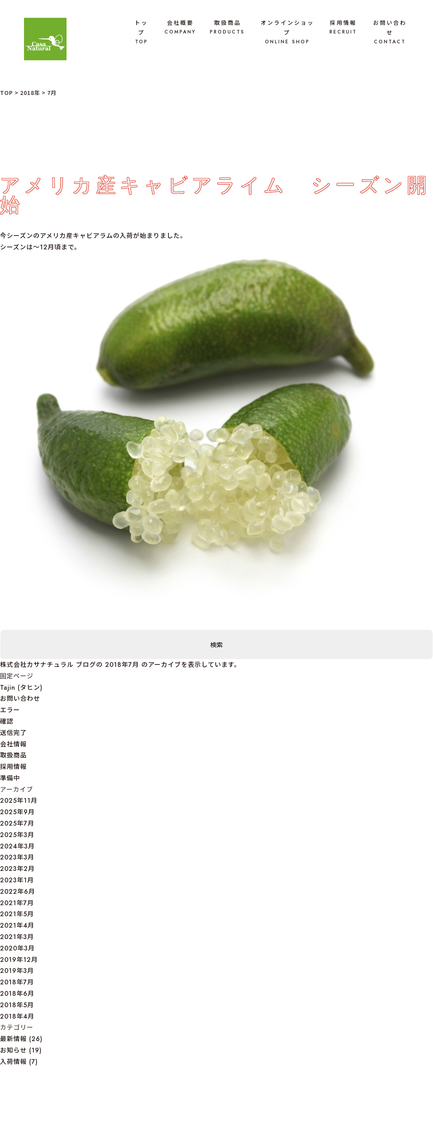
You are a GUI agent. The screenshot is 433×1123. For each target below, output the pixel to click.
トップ (141, 32)
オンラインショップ (287, 32)
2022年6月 (17, 891)
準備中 (10, 778)
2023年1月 (17, 880)
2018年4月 (17, 1016)
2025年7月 (17, 823)
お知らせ (13, 1050)
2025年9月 (17, 812)
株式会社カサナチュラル (37, 664)
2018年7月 (17, 982)
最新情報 (13, 1038)
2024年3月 (17, 846)
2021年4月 (17, 925)
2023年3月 (17, 857)
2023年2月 (17, 868)
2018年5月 (17, 1005)
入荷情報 (13, 1061)
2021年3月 (17, 936)
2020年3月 (17, 948)
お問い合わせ (390, 32)
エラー (10, 710)
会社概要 (180, 27)
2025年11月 (18, 800)
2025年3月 (17, 834)
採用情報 (343, 27)
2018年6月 (17, 993)
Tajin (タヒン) (21, 687)
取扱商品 (227, 27)
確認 (6, 721)
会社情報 (13, 744)
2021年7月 (17, 903)
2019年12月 (19, 959)
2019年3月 (17, 970)
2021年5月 (17, 914)
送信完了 (13, 732)
